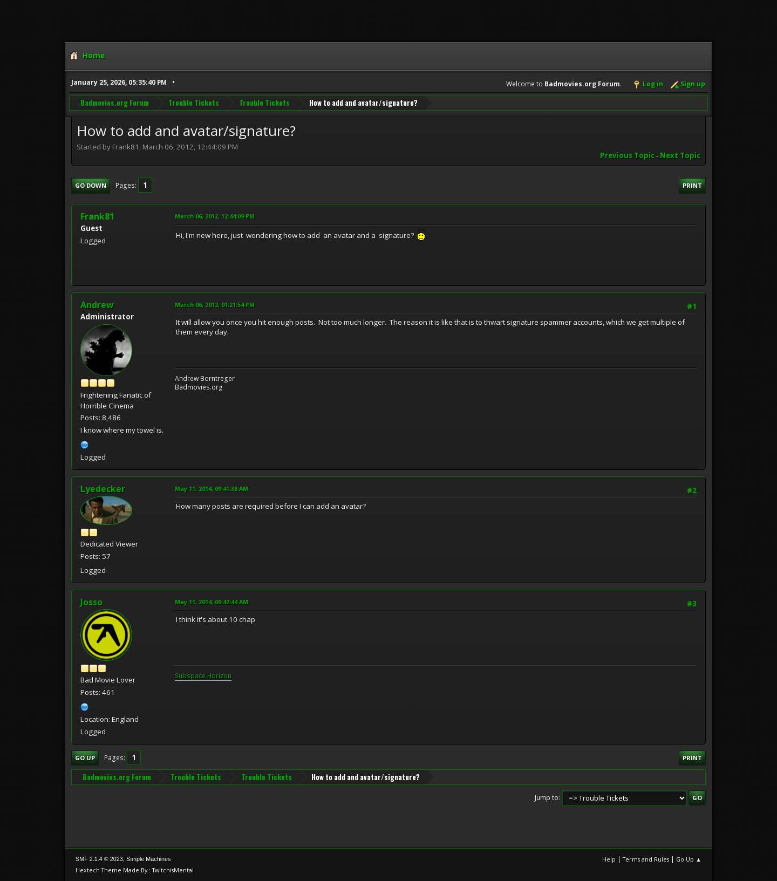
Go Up (85, 758)
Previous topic (627, 155)
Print (692, 185)
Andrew (97, 305)
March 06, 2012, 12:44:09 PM (215, 216)
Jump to (546, 797)
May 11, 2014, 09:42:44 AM (211, 602)
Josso (91, 602)
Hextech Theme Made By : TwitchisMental (135, 870)
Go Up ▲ (688, 859)
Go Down (90, 185)
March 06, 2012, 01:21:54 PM (215, 305)
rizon (223, 675)
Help (609, 859)
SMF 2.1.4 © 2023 (99, 859)
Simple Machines (148, 859)
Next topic (680, 155)
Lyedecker (102, 489)
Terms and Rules (646, 859)
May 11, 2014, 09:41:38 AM (211, 488)
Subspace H (193, 675)
